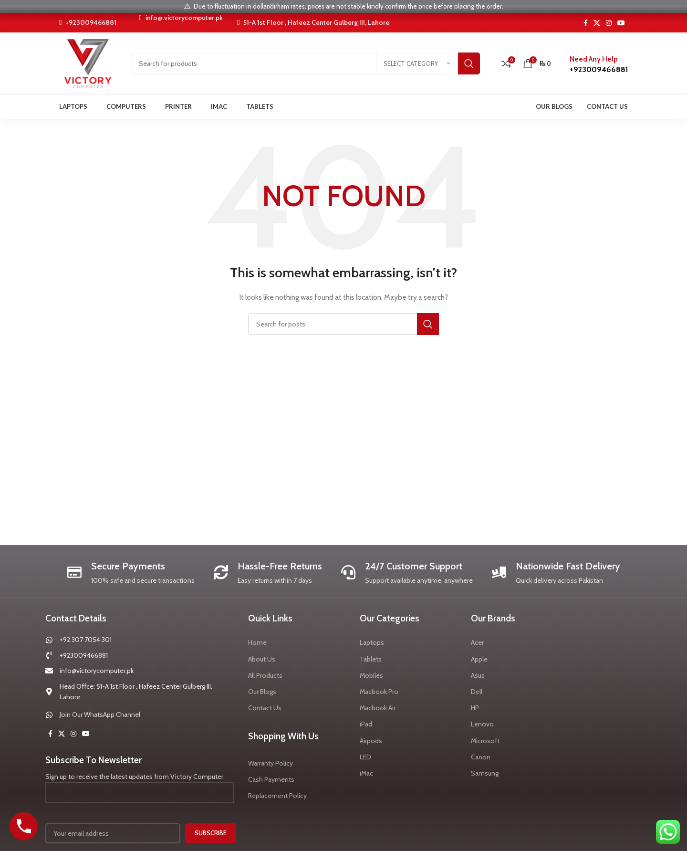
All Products (265, 675)
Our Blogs (262, 691)
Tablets (371, 659)
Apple (479, 659)
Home (257, 642)
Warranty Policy (270, 763)
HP (475, 708)
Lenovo (482, 724)
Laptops (372, 642)
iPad (366, 724)
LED (365, 757)
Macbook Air (378, 708)
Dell (476, 691)
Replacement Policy (277, 795)
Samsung (485, 773)
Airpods (371, 740)
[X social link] (597, 23)
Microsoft (485, 740)
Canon (480, 757)
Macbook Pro (379, 691)
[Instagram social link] (608, 23)
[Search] (305, 63)
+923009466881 (87, 22)
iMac (366, 773)
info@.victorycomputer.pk (180, 17)
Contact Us (264, 708)
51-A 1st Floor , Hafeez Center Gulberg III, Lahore (313, 22)
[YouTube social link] (621, 23)
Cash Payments (271, 779)
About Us (261, 659)
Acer (477, 642)
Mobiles (371, 675)
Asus (478, 675)
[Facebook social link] (586, 23)
